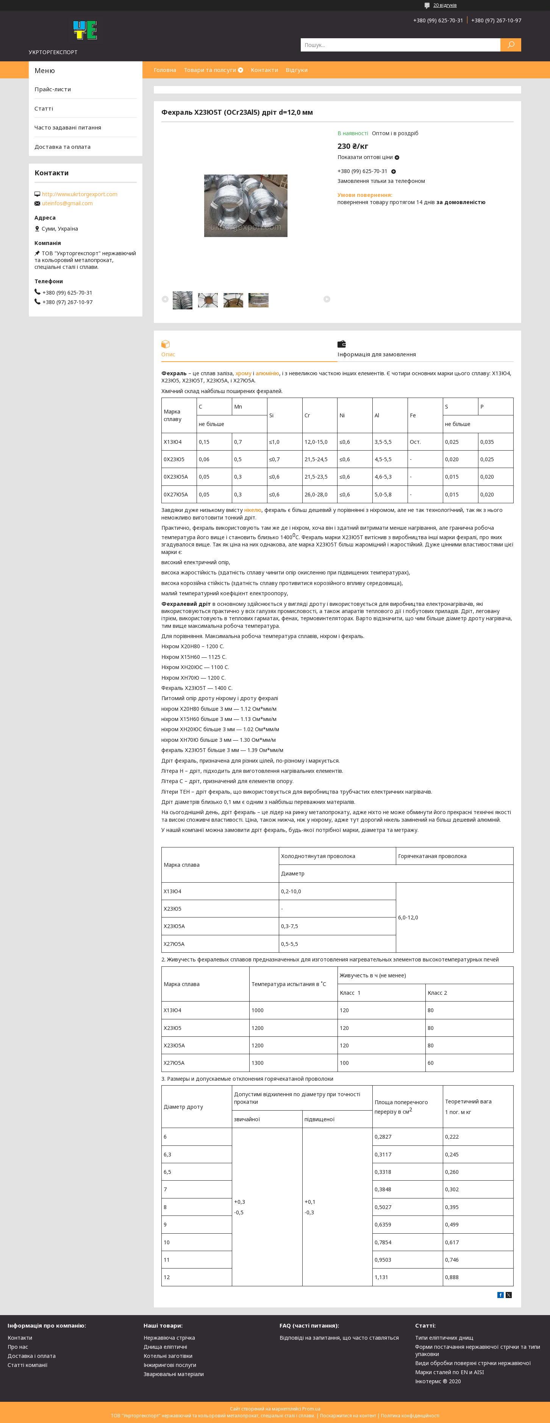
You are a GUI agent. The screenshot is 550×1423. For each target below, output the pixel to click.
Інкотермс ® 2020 (438, 1381)
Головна (165, 69)
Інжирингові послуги (170, 1364)
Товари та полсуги (210, 69)
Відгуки (297, 69)
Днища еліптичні (165, 1346)
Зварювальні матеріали (174, 1374)
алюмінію (267, 373)
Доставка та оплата (62, 146)
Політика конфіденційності (410, 1415)
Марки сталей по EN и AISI (449, 1372)
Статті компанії (28, 1364)
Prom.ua (311, 1409)
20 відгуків (445, 5)
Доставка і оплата (32, 1355)
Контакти (264, 69)
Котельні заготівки (168, 1355)
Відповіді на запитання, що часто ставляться (339, 1337)
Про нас (18, 1346)
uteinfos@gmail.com (67, 203)
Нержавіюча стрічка (169, 1337)
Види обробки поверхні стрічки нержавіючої (473, 1363)
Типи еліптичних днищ (444, 1337)
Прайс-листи (52, 89)
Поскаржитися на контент (348, 1415)
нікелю (252, 510)
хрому (244, 373)
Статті (43, 108)
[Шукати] (510, 44)
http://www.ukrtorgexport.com (79, 194)
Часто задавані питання (67, 127)
